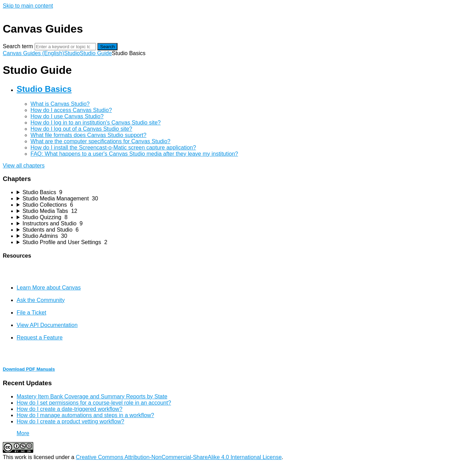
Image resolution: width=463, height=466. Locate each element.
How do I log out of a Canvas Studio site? (81, 129)
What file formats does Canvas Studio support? (88, 135)
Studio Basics (44, 89)
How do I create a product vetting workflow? (70, 421)
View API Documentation (47, 325)
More (23, 433)
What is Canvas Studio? (60, 104)
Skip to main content (28, 6)
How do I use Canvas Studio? (67, 116)
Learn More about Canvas (49, 288)
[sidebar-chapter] (238, 192)
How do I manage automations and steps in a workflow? (85, 415)
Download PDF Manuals (29, 369)
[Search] (65, 46)
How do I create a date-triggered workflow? (69, 409)
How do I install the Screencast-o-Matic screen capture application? (113, 147)
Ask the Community (41, 300)
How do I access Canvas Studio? (71, 110)
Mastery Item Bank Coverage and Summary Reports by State (92, 396)
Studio (72, 53)
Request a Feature (40, 337)
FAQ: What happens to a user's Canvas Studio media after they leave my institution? (134, 154)
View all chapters (24, 166)
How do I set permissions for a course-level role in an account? (94, 403)
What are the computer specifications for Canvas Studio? (100, 141)
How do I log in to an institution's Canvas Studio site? (95, 123)
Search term (18, 46)
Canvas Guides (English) (33, 53)
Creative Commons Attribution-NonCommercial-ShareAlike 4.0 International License (179, 457)
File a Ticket (31, 313)
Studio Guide (96, 53)
